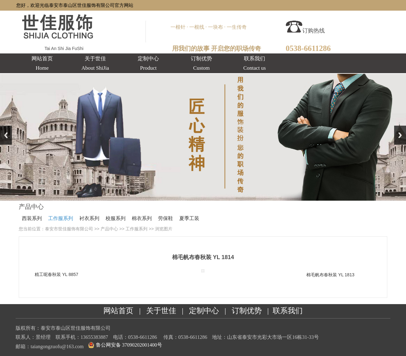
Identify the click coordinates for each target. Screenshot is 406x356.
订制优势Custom (201, 63)
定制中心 (204, 311)
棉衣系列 (142, 218)
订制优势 (247, 311)
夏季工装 (189, 218)
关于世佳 (161, 311)
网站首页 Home (42, 63)
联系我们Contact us (254, 63)
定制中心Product (148, 63)
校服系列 (116, 218)
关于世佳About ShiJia (95, 63)
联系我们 (288, 311)
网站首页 (118, 311)
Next (400, 135)
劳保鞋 (165, 218)
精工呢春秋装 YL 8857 (56, 274)
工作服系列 (60, 218)
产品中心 (109, 228)
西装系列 (32, 218)
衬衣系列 (89, 218)
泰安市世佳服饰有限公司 (69, 228)
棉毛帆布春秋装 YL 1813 (330, 274)
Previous (6, 135)
